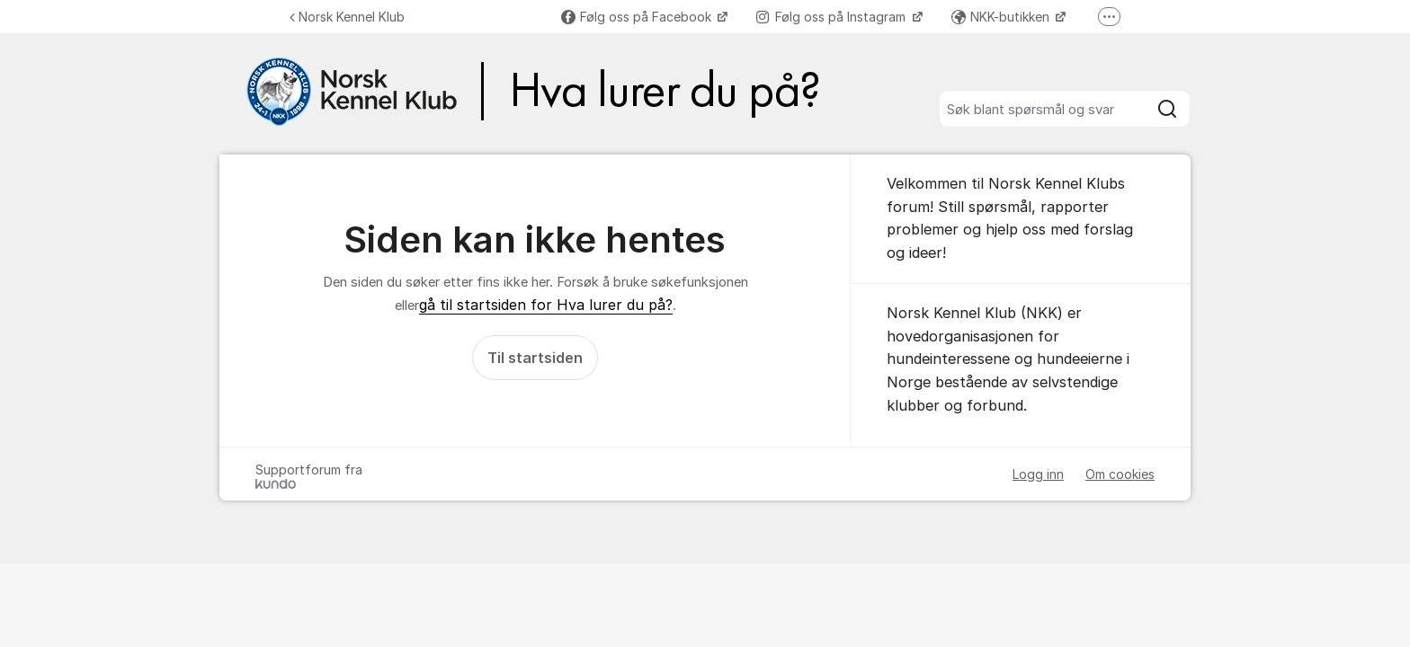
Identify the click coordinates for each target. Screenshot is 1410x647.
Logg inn (1038, 474)
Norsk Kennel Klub (347, 16)
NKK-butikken (1002, 16)
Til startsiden (535, 358)
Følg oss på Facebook (638, 16)
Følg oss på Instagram (832, 16)
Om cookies (1120, 474)
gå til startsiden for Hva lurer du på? (546, 305)
